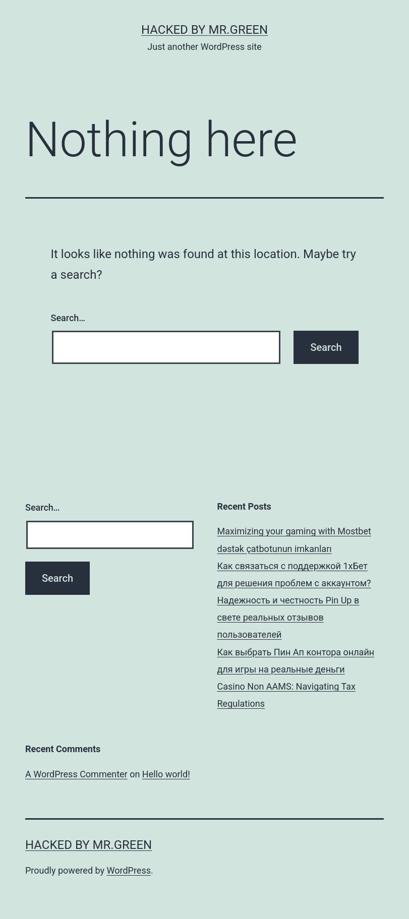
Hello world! (166, 774)
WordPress (129, 870)
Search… (68, 318)
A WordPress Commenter (76, 774)
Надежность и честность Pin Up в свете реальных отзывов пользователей (288, 617)
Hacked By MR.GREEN (204, 30)
